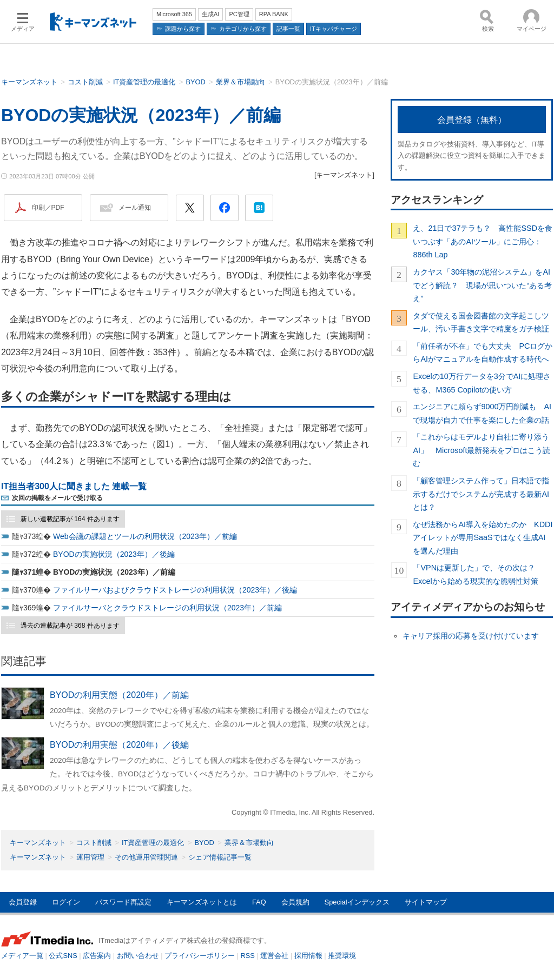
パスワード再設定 (123, 902)
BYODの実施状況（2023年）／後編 (114, 554)
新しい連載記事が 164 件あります (70, 519)
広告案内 (97, 956)
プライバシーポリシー (199, 956)
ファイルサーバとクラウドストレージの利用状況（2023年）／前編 (167, 607)
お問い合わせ (138, 956)
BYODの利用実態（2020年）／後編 (119, 744)
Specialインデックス (357, 902)
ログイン (66, 902)
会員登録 (23, 902)
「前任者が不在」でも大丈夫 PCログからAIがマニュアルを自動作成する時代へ (482, 352)
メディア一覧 (22, 956)
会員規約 (295, 902)
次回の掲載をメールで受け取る (57, 498)
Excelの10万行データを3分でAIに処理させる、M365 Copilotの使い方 (482, 383)
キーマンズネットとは (202, 902)
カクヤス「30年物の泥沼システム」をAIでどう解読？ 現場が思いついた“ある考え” (482, 285)
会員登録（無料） (471, 119)
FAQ (259, 902)
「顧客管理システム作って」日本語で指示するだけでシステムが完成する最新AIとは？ (481, 493)
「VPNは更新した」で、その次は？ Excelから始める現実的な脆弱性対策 (478, 574)
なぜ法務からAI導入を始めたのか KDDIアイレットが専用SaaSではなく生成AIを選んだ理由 (482, 537)
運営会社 (274, 956)
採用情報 (308, 956)
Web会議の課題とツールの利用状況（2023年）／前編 (145, 536)
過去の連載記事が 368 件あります (70, 625)
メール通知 (134, 207)
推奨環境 (342, 956)
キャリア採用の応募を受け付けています (471, 635)
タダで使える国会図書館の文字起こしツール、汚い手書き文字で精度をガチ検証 (481, 322)
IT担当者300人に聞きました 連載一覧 (74, 486)
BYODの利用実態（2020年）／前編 (119, 695)
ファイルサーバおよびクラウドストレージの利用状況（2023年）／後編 (175, 590)
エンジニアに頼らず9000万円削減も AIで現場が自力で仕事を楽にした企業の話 (482, 413)
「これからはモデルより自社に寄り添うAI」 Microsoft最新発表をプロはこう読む (481, 450)
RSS (248, 956)
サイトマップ (426, 902)
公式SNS (63, 956)
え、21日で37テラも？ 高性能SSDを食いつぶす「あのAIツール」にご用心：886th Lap (482, 241)
